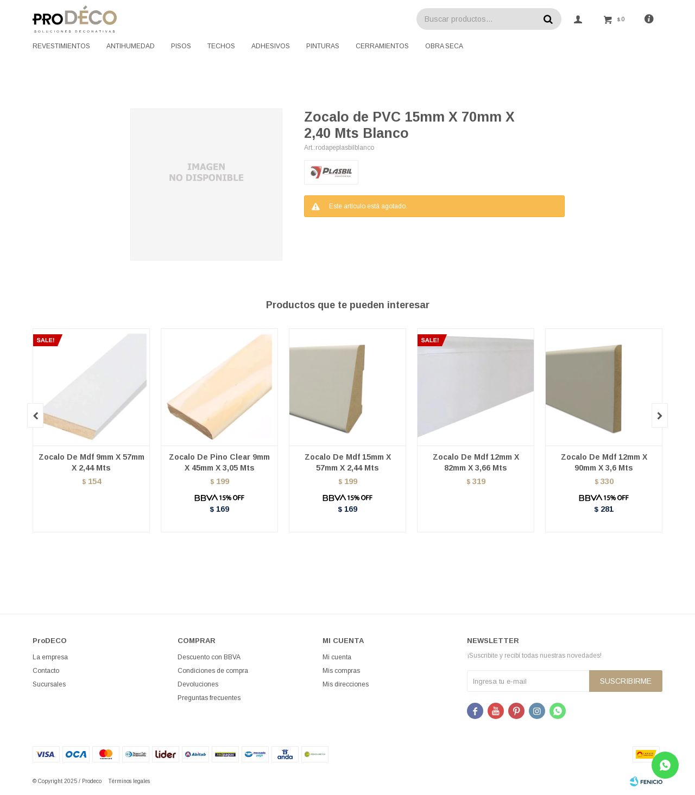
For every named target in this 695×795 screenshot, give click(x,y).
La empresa (50, 657)
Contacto (46, 671)
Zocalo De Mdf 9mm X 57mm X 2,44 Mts (91, 462)
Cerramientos (382, 46)
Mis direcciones (346, 684)
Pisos (181, 46)
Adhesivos (270, 46)
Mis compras (341, 671)
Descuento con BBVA (209, 657)
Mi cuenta (337, 657)
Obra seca (444, 46)
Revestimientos (61, 46)
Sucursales (49, 684)
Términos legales (129, 781)
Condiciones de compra (213, 671)
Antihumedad (130, 46)
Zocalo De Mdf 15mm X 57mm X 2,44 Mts (348, 462)
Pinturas (322, 46)
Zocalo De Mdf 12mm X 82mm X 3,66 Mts (476, 462)
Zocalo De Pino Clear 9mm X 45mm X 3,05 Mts (219, 462)
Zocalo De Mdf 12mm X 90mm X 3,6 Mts (604, 462)
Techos (221, 46)
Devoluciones (198, 684)
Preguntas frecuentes (209, 698)
